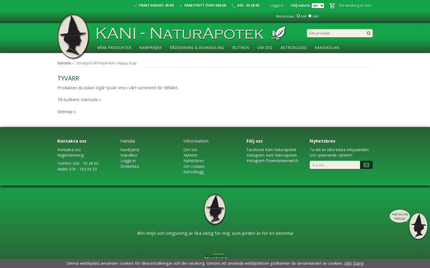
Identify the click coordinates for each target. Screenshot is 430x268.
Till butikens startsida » (79, 99)
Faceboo (254, 149)
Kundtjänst (130, 149)
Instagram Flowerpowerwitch (272, 160)
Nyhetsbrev (193, 160)
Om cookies (194, 166)
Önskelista (129, 166)
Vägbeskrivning (70, 155)
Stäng (358, 263)
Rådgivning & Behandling (197, 47)
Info (348, 263)
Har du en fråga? (400, 216)
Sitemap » (66, 111)
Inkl (303, 16)
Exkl (315, 16)
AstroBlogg (294, 47)
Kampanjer (150, 47)
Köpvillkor (129, 155)
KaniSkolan (327, 47)
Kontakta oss (69, 149)
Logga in (276, 5)
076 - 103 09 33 (83, 169)
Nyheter (190, 155)
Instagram (256, 155)
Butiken (240, 47)
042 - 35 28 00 (85, 163)
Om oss (190, 149)
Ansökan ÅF (109, 58)
